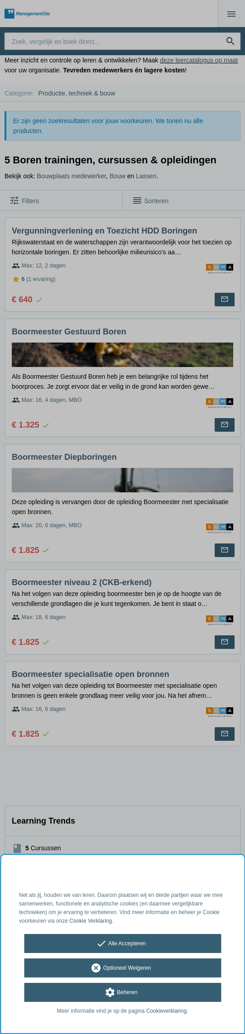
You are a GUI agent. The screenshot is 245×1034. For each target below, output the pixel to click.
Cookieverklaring (166, 1011)
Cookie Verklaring (90, 921)
